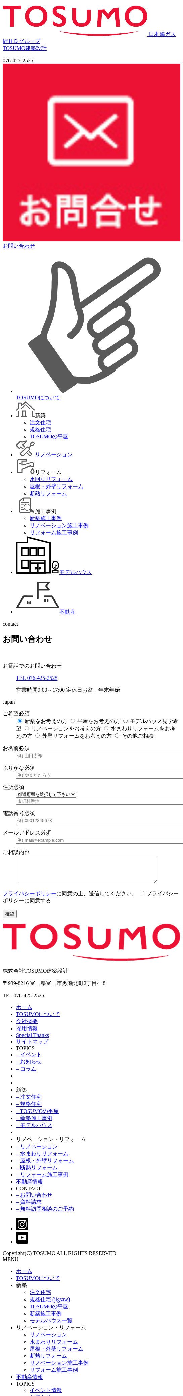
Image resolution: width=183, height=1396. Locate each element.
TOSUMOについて (38, 1019)
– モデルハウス (34, 1130)
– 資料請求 (29, 1207)
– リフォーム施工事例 (42, 1179)
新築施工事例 (46, 1318)
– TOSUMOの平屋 (37, 1116)
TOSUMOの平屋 (49, 1311)
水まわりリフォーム (54, 1347)
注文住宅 (40, 1297)
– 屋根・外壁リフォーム (45, 1165)
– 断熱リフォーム (37, 1172)
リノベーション (48, 1340)
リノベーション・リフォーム (51, 1144)
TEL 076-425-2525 (36, 678)
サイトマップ (32, 1046)
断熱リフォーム (48, 1361)
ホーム (24, 1012)
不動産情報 (29, 1187)
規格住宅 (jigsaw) (50, 1304)
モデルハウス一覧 (51, 1325)
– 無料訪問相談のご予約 (45, 1214)
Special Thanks (32, 1040)
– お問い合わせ (34, 1200)
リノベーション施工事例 (59, 1368)
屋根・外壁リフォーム (56, 1354)
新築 (21, 1095)
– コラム (26, 1074)
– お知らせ (29, 1067)
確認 (9, 918)
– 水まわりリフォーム (42, 1158)
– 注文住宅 (29, 1102)
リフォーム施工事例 (54, 1375)
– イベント (29, 1059)
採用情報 (27, 1033)
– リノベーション (37, 1151)
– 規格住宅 (29, 1109)
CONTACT (28, 1193)
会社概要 (27, 1026)
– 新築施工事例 (34, 1123)
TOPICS (25, 1053)
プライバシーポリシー (29, 898)
